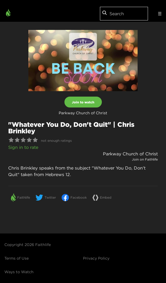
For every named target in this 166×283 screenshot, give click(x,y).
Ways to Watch (19, 271)
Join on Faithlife (145, 159)
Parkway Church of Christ (130, 153)
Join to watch (83, 102)
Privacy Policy (96, 258)
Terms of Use (16, 258)
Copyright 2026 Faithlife (27, 244)
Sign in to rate (23, 147)
